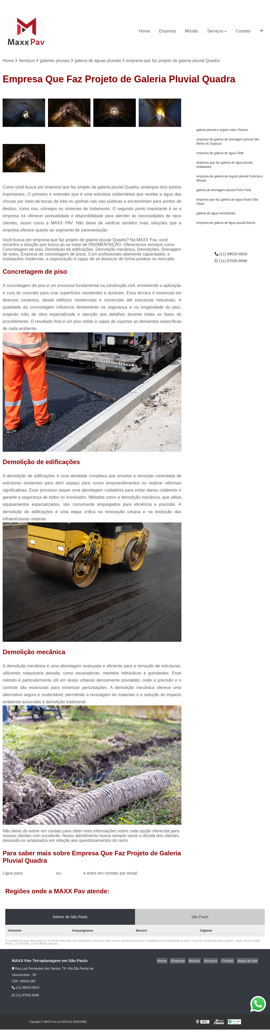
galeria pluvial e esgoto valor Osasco (222, 131)
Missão (191, 31)
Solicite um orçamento (231, 97)
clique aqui (72, 873)
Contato (243, 31)
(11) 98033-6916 (221, 4)
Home (144, 31)
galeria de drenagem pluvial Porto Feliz (223, 195)
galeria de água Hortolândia (215, 220)
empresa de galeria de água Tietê (220, 155)
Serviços (215, 31)
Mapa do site (248, 961)
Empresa (167, 31)
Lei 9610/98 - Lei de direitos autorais (36, 944)
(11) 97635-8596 (252, 4)
